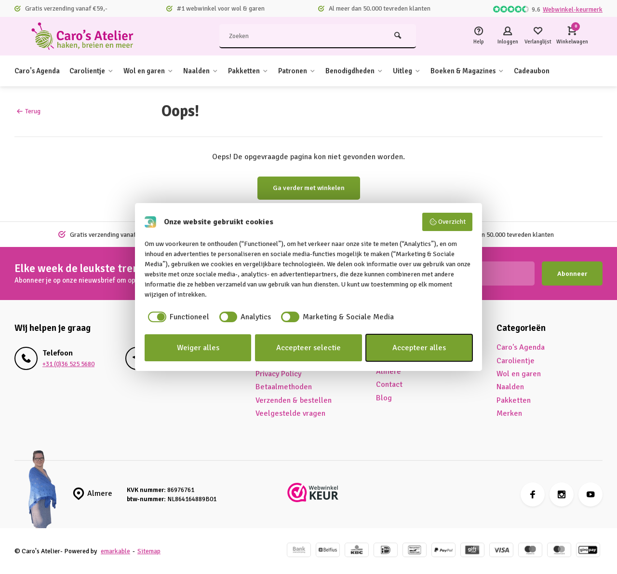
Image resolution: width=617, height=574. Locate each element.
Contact (389, 384)
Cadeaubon (568, 71)
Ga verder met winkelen (309, 188)
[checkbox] (177, 317)
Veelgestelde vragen (290, 413)
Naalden (213, 71)
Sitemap (149, 551)
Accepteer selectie (308, 348)
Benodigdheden (377, 71)
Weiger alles (198, 348)
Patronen (315, 71)
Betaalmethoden (283, 387)
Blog (384, 398)
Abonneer (572, 274)
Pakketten (264, 71)
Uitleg (434, 71)
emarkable (115, 551)
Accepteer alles (419, 348)
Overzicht (447, 222)
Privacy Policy (278, 374)
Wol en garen (158, 71)
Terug (28, 111)
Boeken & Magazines (498, 71)
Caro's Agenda (39, 71)
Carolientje (97, 71)
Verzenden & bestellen (293, 400)
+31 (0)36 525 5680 (68, 364)
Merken (509, 413)
